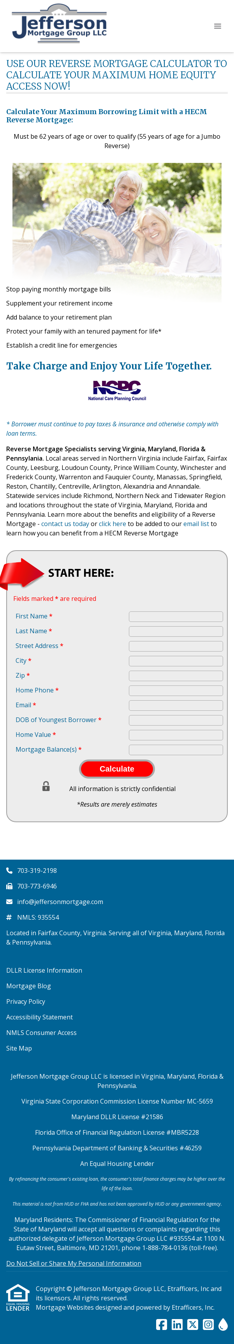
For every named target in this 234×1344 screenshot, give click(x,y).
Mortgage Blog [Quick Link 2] (28, 986)
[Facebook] (161, 1325)
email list (196, 523)
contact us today (65, 523)
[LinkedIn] (177, 1325)
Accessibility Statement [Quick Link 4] (39, 1017)
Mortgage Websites (65, 1307)
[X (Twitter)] (192, 1325)
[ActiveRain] (223, 1325)
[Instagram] (208, 1325)
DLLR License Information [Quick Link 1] (44, 970)
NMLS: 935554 (38, 917)
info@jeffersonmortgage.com (60, 901)
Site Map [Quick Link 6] (19, 1048)
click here (112, 523)
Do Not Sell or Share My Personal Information (73, 1263)
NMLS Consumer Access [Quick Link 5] (41, 1032)
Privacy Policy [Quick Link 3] (25, 1001)
